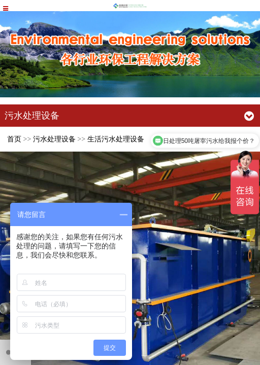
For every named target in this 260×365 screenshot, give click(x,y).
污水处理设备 (54, 139)
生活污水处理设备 (115, 139)
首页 (14, 139)
